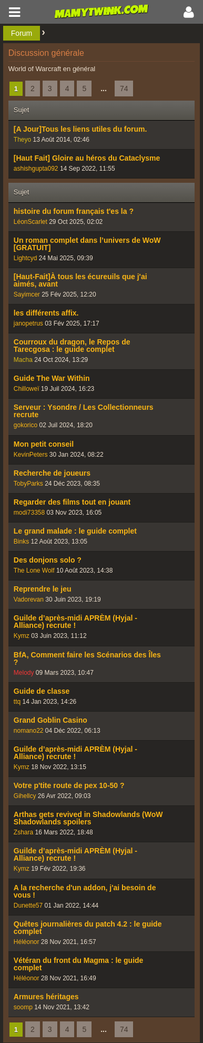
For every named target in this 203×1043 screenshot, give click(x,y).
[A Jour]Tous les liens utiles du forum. (80, 129)
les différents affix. (46, 313)
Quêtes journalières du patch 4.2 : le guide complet (88, 928)
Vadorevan (29, 599)
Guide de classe (42, 691)
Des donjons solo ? (48, 560)
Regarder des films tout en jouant (72, 502)
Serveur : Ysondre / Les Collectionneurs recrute (84, 411)
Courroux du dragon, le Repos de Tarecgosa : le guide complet (72, 345)
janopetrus (28, 323)
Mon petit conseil (44, 444)
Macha (23, 359)
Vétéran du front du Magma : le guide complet (79, 964)
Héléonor (26, 942)
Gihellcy (25, 796)
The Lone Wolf (34, 570)
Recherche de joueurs (52, 473)
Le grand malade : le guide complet (75, 531)
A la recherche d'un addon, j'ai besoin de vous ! (85, 891)
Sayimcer (27, 294)
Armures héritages (46, 996)
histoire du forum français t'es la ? (74, 211)
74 (124, 88)
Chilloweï (26, 388)
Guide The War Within (52, 378)
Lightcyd (25, 258)
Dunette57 (28, 905)
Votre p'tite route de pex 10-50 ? (69, 785)
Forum (21, 33)
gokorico (25, 425)
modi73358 (29, 512)
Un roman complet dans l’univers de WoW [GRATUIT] (87, 244)
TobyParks (28, 483)
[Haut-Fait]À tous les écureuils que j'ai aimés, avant (80, 280)
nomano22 (29, 730)
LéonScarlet (30, 221)
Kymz (21, 635)
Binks (21, 541)
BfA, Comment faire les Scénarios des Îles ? (87, 658)
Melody (24, 672)
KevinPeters (31, 454)
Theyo (22, 139)
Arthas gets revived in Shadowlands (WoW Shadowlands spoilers (88, 818)
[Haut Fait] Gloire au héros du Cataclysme (87, 158)
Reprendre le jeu (43, 589)
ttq (17, 701)
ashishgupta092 (36, 168)
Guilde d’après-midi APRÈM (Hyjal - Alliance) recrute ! (75, 621)
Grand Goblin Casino (50, 720)
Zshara (23, 832)
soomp (23, 1007)
